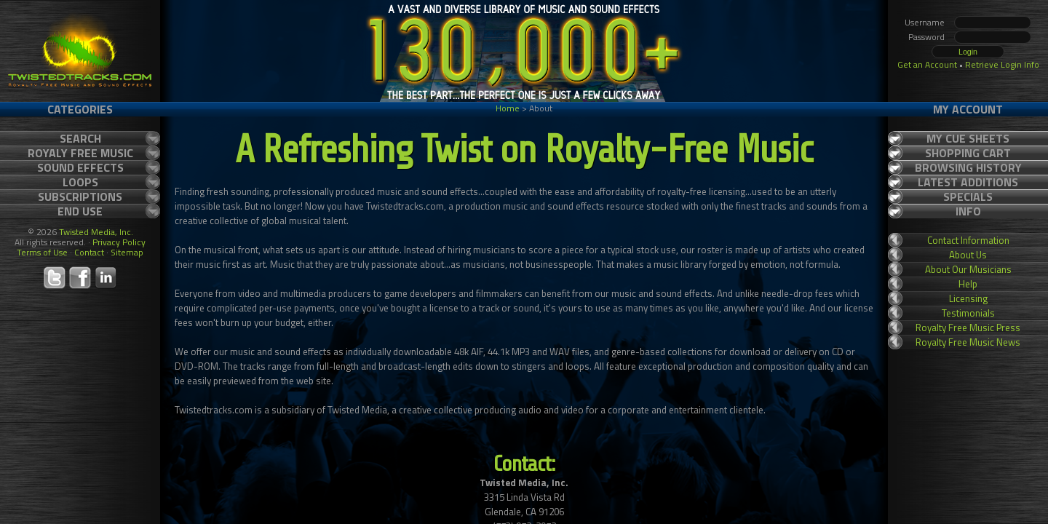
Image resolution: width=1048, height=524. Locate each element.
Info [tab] (968, 211)
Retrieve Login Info (1002, 64)
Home (508, 108)
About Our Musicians (968, 269)
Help (967, 284)
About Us (968, 254)
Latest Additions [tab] (968, 182)
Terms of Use (42, 252)
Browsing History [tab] (968, 167)
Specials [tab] (968, 196)
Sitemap (127, 252)
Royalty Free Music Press (968, 327)
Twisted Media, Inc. (96, 232)
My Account (968, 109)
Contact (89, 252)
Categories (80, 109)
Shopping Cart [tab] (968, 153)
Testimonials (968, 313)
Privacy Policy (119, 242)
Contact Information (968, 240)
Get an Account (927, 64)
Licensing (968, 298)
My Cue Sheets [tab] (967, 138)
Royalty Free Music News (968, 342)
